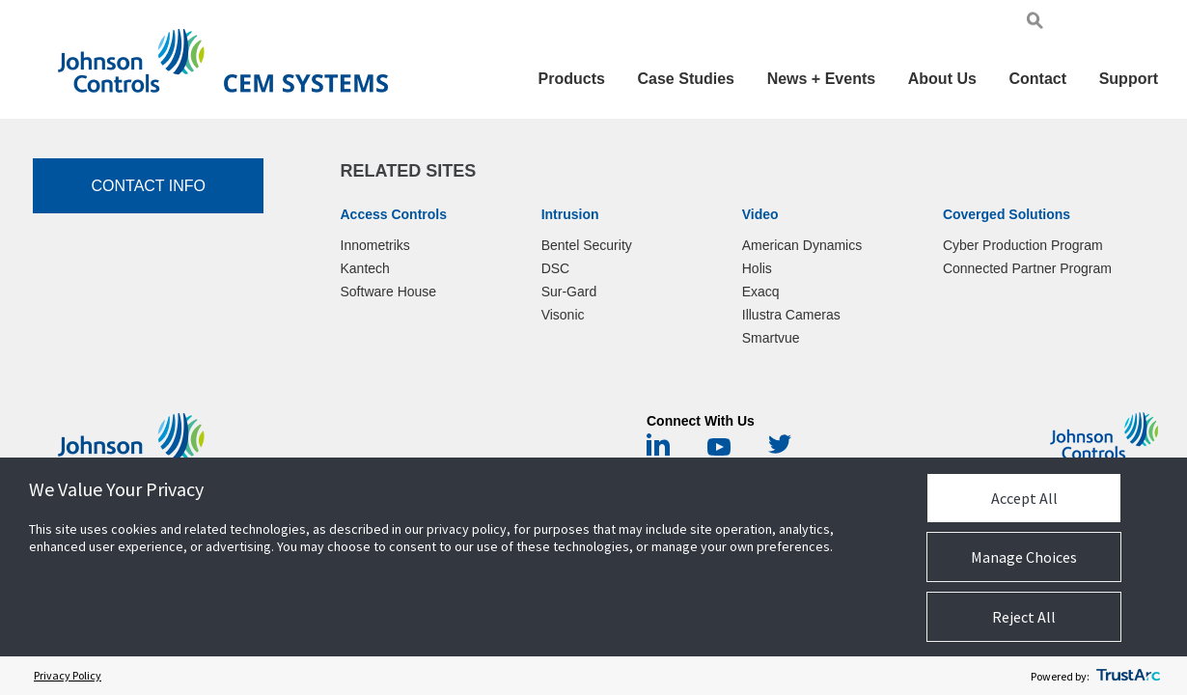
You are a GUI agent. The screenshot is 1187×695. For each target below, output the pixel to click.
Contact (1037, 78)
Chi (1148, 23)
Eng (1078, 23)
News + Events (821, 78)
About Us (942, 78)
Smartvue (771, 338)
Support (1128, 78)
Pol (1127, 23)
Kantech (365, 268)
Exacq (761, 291)
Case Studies (686, 78)
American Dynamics (802, 245)
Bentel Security (586, 245)
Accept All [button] (1024, 498)
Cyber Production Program (1023, 245)
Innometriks (375, 245)
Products (571, 78)
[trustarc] (1128, 675)
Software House (389, 291)
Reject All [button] (1024, 616)
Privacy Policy (67, 675)
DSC (555, 268)
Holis (757, 268)
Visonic (563, 314)
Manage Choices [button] (1024, 557)
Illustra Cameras (791, 314)
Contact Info (148, 186)
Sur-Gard (569, 291)
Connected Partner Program (1027, 268)
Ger (1104, 23)
